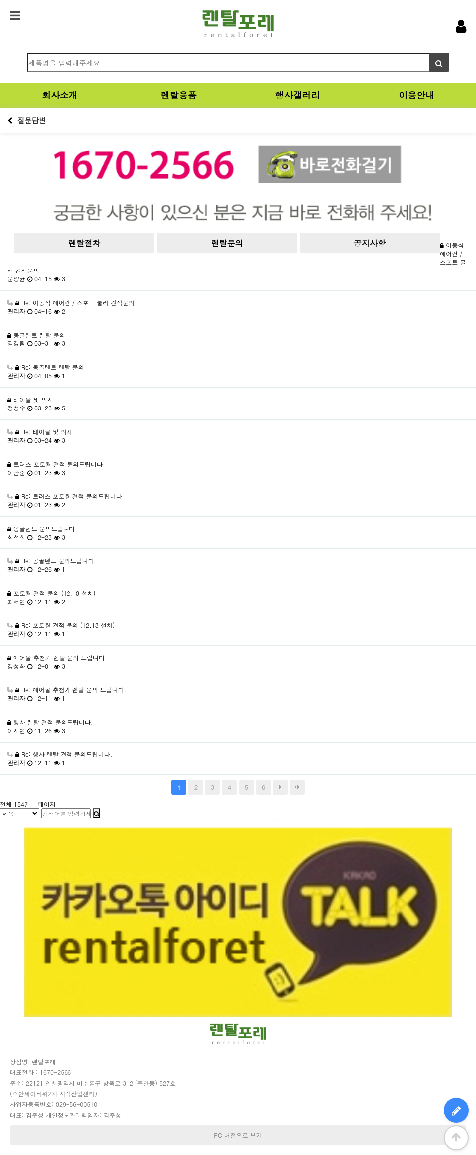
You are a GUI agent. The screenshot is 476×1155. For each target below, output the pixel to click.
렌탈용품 (179, 95)
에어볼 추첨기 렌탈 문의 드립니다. (57, 657)
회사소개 (59, 95)
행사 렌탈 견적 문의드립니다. (50, 722)
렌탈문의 (227, 243)
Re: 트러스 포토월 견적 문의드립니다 (64, 496)
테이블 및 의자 (30, 399)
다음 (280, 787)
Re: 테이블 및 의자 (39, 431)
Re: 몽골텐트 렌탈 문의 (45, 367)
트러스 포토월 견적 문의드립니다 (55, 464)
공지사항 (370, 243)
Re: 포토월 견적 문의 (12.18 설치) (61, 625)
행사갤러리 (297, 95)
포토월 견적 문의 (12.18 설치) (51, 593)
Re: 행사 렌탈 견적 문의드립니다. (59, 754)
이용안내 (416, 95)
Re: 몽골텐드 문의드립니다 (50, 560)
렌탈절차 (84, 243)
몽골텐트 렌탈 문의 (36, 335)
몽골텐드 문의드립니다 (41, 528)
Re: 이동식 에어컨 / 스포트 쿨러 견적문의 (71, 302)
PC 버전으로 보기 (238, 1135)
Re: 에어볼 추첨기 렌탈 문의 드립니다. (66, 689)
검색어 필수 (7, 53)
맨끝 (297, 787)
